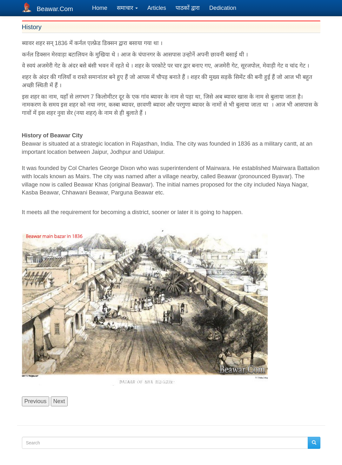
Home (99, 8)
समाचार (127, 8)
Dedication (222, 8)
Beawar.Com (55, 8)
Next (59, 401)
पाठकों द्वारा (188, 8)
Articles (156, 8)
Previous (35, 401)
